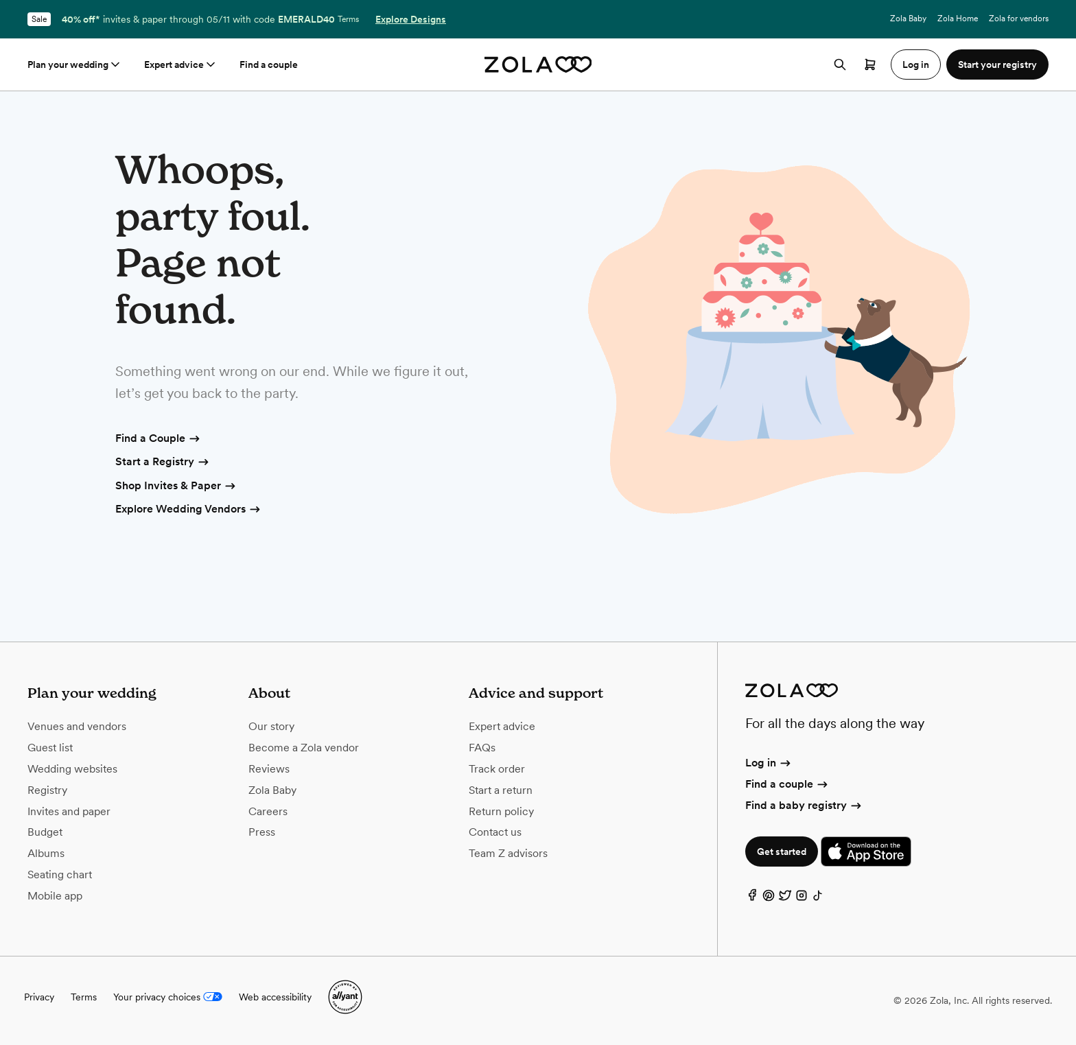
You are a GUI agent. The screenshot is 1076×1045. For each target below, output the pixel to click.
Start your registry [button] (997, 64)
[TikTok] (818, 898)
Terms (348, 19)
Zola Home (957, 18)
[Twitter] (785, 898)
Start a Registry (163, 462)
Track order (497, 768)
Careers (268, 811)
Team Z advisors (508, 853)
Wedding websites (72, 768)
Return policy (501, 811)
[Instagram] (801, 898)
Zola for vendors (1019, 18)
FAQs (482, 747)
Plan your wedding (74, 64)
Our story (271, 726)
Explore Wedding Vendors (188, 509)
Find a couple (268, 64)
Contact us (495, 831)
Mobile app (54, 895)
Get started (781, 851)
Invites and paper (68, 811)
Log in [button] (915, 64)
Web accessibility (275, 996)
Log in (769, 762)
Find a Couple (158, 439)
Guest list (50, 747)
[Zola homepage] (538, 64)
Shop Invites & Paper (176, 486)
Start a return (501, 790)
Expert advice (181, 64)
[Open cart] (870, 64)
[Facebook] (752, 898)
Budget (44, 831)
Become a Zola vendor (303, 747)
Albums (46, 853)
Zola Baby (908, 18)
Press (261, 831)
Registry (47, 790)
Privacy (39, 996)
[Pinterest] (768, 898)
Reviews (269, 768)
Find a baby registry (804, 805)
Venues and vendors (76, 726)
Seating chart (59, 874)
